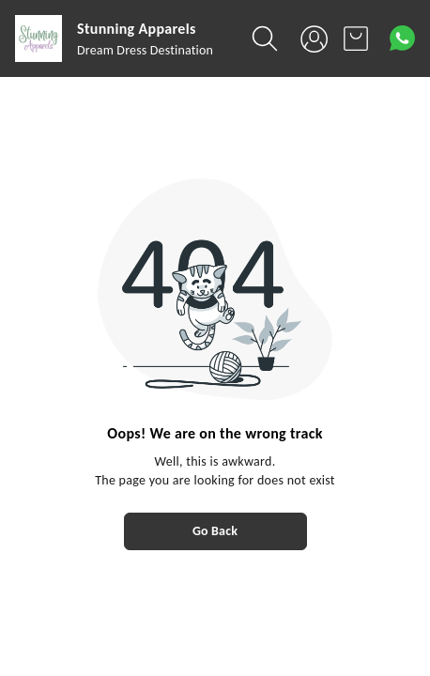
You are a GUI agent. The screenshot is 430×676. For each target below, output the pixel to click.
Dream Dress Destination (145, 50)
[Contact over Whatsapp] (402, 38)
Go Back (215, 531)
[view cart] (356, 38)
